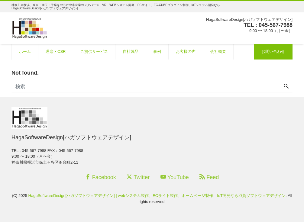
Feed (209, 177)
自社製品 (130, 51)
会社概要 (218, 51)
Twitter (138, 177)
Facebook (100, 177)
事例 (157, 51)
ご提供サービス (94, 51)
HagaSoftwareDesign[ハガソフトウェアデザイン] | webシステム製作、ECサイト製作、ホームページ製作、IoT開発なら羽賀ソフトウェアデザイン (157, 195)
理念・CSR (56, 51)
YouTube (174, 177)
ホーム (25, 51)
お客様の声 (186, 51)
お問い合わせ (273, 51)
